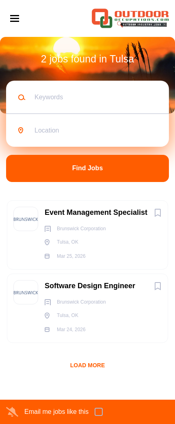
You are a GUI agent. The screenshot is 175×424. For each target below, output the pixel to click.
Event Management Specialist (96, 212)
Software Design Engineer (90, 286)
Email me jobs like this (56, 411)
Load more (87, 365)
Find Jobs (87, 168)
